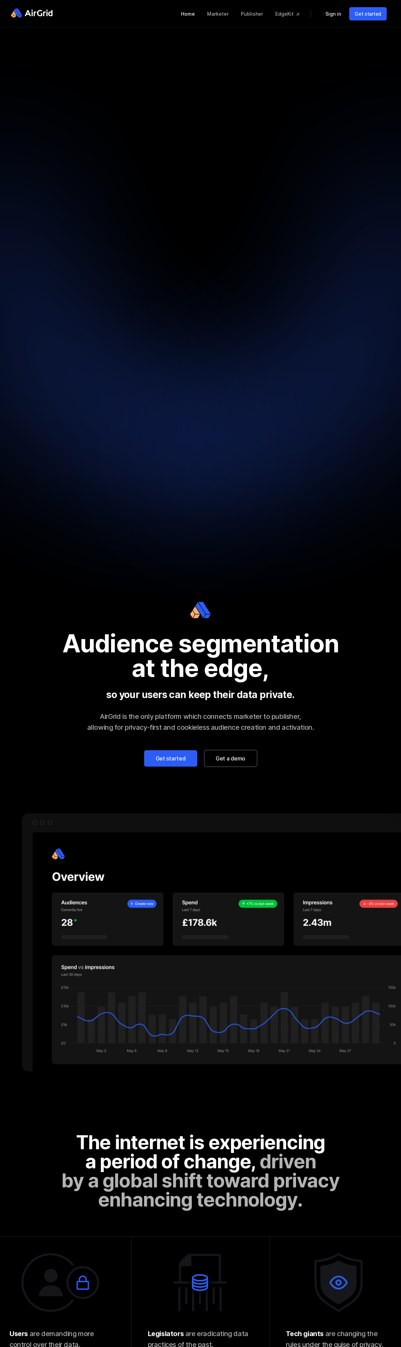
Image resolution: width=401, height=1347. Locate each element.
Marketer (218, 14)
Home (188, 14)
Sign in (333, 14)
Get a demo (230, 758)
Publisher (252, 14)
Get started (368, 14)
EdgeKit (287, 14)
